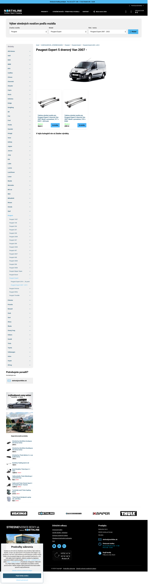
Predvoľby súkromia (69, 568)
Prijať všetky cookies (22, 576)
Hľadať (133, 32)
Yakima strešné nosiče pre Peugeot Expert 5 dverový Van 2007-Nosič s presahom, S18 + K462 (75, 118)
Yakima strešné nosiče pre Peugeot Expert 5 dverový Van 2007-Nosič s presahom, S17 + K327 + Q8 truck (48, 118)
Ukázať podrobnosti (22, 580)
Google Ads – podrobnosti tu (31, 560)
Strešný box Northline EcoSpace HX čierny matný (22, 442)
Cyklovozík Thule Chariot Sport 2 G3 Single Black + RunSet (22, 484)
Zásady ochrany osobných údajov (86, 568)
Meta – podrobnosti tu (13, 562)
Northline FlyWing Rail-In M (20, 463)
